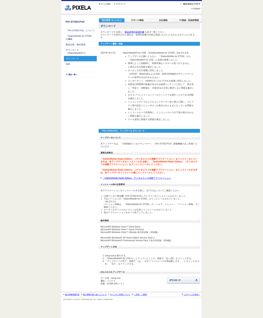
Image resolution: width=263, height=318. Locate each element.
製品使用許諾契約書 (134, 32)
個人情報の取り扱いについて (95, 294)
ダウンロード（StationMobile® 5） (76, 51)
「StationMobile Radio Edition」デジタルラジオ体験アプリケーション (136, 178)
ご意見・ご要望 (140, 294)
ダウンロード (72, 58)
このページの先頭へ (192, 294)
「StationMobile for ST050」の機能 (80, 37)
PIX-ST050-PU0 (75, 21)
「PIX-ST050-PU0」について (80, 30)
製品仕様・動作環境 (75, 44)
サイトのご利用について (120, 294)
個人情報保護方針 (72, 294)
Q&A (68, 64)
